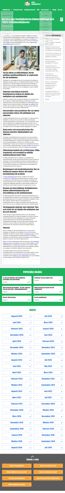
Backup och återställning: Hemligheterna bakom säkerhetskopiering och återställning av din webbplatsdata (51, 85)
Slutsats (47, 99)
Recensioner (45, 10)
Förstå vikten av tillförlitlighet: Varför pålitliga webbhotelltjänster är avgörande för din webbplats (53, 41)
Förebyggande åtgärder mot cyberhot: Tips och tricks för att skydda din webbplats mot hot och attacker (52, 94)
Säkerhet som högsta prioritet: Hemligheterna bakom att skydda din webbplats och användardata (53, 48)
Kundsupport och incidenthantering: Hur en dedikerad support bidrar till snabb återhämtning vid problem (53, 76)
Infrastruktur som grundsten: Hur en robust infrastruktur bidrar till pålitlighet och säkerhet (53, 55)
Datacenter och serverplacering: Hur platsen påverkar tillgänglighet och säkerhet (53, 61)
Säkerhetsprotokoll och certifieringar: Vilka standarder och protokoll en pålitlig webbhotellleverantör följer (52, 68)
